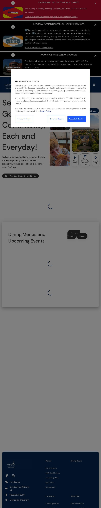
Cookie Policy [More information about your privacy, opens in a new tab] (45, 111)
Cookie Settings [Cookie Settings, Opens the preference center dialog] (24, 119)
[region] (50, 98)
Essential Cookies (57, 119)
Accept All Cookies (77, 119)
